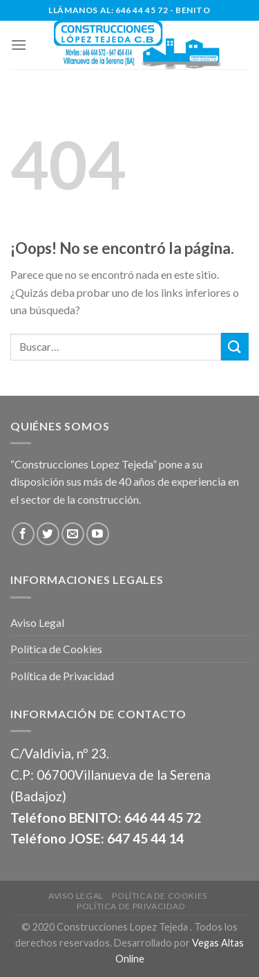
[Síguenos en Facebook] (23, 533)
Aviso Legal (37, 622)
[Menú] (18, 45)
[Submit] (235, 346)
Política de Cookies (56, 648)
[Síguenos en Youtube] (97, 533)
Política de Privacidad (62, 675)
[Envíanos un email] (72, 533)
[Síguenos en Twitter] (48, 533)
